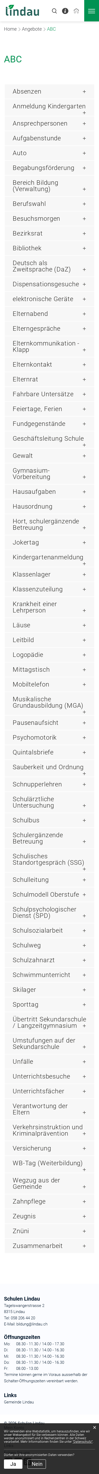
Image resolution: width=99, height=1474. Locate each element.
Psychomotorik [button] (35, 737)
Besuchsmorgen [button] (36, 218)
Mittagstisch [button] (31, 669)
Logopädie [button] (28, 654)
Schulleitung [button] (31, 879)
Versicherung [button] (32, 1148)
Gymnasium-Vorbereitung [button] (31, 474)
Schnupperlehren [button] (37, 784)
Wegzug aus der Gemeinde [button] (36, 1183)
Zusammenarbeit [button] (38, 1246)
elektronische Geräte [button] (43, 299)
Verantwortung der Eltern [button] (40, 1109)
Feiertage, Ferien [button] (37, 409)
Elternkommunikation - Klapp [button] (46, 346)
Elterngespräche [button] (36, 328)
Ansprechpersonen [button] (40, 123)
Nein (37, 1464)
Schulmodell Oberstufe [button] (46, 894)
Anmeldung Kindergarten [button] (49, 106)
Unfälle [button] (23, 1061)
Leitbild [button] (23, 640)
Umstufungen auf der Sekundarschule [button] (44, 1044)
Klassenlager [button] (31, 574)
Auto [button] (19, 153)
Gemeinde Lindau (19, 1402)
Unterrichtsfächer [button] (38, 1091)
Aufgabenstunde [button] (37, 138)
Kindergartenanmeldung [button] (48, 557)
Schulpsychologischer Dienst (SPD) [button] (44, 912)
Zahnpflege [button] (29, 1201)
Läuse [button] (21, 625)
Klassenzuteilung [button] (38, 589)
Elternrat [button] (25, 379)
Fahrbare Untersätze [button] (43, 394)
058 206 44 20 (22, 1318)
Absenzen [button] (27, 91)
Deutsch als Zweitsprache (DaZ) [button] (42, 266)
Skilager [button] (24, 989)
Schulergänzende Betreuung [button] (38, 838)
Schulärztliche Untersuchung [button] (33, 802)
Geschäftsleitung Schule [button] (48, 438)
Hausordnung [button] (33, 506)
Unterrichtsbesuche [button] (41, 1076)
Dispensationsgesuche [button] (46, 284)
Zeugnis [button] (24, 1216)
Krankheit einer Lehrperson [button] (35, 607)
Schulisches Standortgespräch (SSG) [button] (48, 859)
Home (10, 29)
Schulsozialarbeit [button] (38, 930)
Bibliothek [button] (27, 248)
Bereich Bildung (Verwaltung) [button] (35, 186)
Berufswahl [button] (29, 204)
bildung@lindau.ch (31, 1324)
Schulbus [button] (26, 820)
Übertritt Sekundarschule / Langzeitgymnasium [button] (49, 1022)
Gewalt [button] (23, 455)
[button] (32, 29)
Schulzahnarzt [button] (34, 960)
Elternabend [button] (30, 313)
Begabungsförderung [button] (43, 168)
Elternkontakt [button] (32, 364)
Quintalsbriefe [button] (33, 752)
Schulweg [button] (27, 945)
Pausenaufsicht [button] (36, 722)
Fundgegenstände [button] (39, 423)
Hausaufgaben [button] (34, 491)
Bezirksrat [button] (28, 233)
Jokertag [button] (26, 542)
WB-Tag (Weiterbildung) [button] (48, 1163)
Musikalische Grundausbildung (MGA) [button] (48, 702)
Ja (13, 1464)
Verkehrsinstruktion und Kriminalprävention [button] (48, 1130)
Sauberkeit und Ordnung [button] (48, 767)
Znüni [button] (21, 1231)
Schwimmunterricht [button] (41, 975)
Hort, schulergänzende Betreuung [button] (46, 524)
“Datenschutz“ (83, 1442)
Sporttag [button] (26, 1004)
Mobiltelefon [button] (31, 684)
